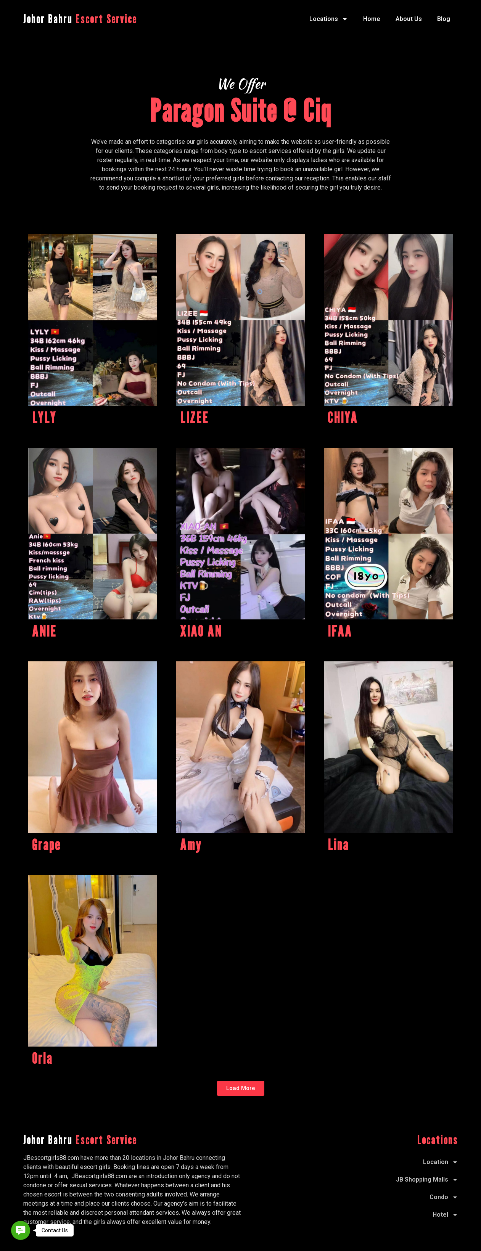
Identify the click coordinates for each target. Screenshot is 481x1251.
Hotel (445, 1215)
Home (371, 19)
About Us (409, 19)
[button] (240, 1088)
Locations (328, 19)
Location (440, 1162)
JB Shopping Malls (427, 1180)
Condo (444, 1197)
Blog (443, 19)
